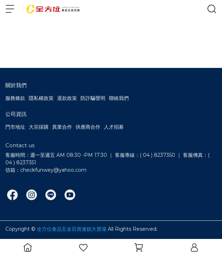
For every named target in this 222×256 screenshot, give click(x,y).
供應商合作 (88, 127)
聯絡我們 (119, 98)
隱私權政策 (41, 98)
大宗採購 (39, 127)
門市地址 (15, 127)
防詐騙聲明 (93, 98)
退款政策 (67, 98)
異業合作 (62, 127)
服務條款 (15, 98)
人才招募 (114, 127)
